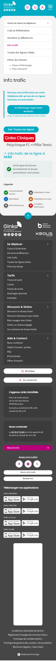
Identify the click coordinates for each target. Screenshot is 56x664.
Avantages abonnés (17, 293)
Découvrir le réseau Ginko (20, 311)
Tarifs (11, 275)
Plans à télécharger (22, 65)
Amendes (12, 298)
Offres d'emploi (15, 360)
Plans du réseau (17, 60)
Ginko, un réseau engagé (19, 325)
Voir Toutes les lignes (21, 129)
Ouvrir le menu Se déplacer (21, 23)
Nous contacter (15, 342)
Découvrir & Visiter (19, 307)
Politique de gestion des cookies (20, 643)
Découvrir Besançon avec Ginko (23, 316)
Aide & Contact (17, 338)
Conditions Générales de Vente (27, 630)
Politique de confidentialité (27, 639)
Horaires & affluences (20, 38)
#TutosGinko (13, 356)
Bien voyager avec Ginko (19, 320)
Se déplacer (15, 244)
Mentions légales (21, 647)
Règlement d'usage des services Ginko (27, 634)
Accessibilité (44, 643)
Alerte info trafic (28, 472)
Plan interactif (19, 69)
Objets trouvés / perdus (19, 347)
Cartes (10, 284)
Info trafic (13, 45)
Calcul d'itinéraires (18, 30)
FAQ (9, 351)
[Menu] (49, 7)
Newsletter (28, 478)
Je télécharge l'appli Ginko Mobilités (28, 109)
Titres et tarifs (14, 280)
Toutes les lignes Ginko (20, 52)
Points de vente (15, 289)
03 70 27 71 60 (17, 432)
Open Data (37, 647)
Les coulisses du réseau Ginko (22, 329)
